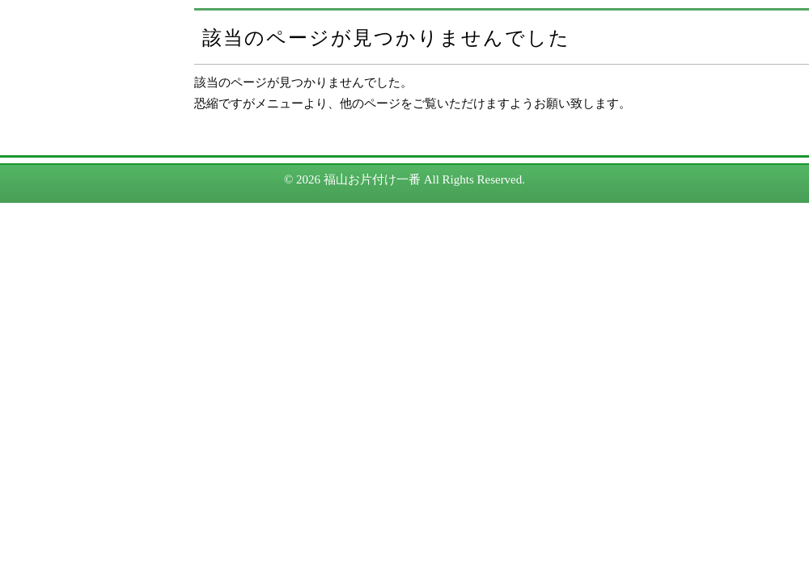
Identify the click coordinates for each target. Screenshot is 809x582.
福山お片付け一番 (372, 179)
